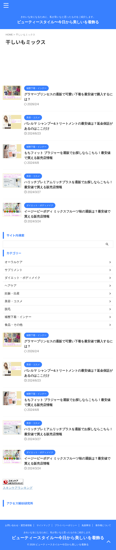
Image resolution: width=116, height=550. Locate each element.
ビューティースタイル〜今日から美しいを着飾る (58, 22)
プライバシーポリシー (66, 525)
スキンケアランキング (19, 488)
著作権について (103, 525)
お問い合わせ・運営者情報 (18, 525)
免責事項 (86, 525)
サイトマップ (43, 525)
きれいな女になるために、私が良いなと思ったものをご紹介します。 (58, 532)
